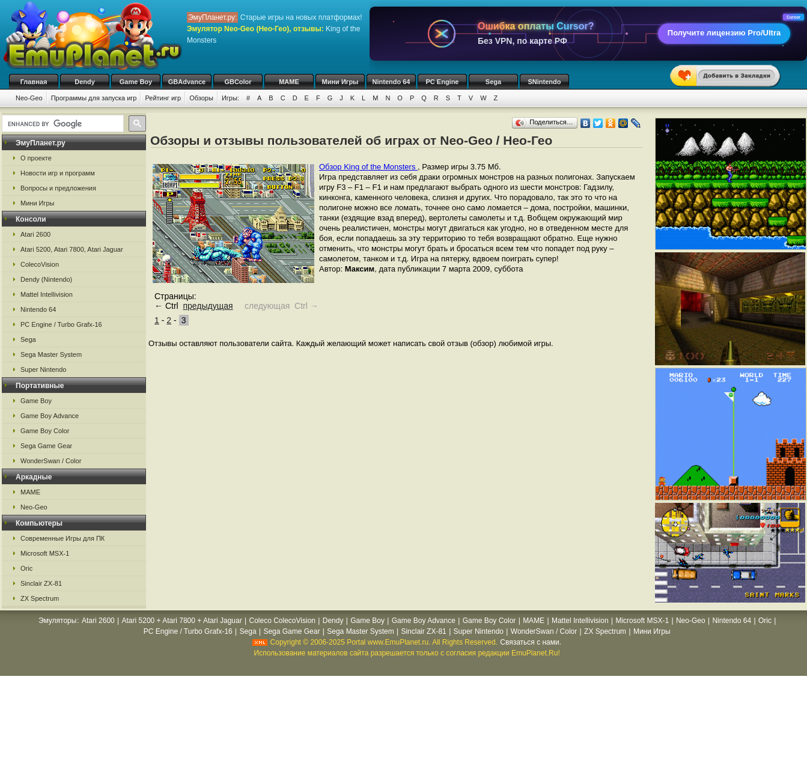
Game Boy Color (44, 430)
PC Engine (441, 81)
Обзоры (201, 98)
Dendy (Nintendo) (46, 279)
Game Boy (136, 81)
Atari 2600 (35, 234)
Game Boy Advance (49, 415)
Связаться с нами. (530, 642)
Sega (493, 81)
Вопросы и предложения (58, 188)
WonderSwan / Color (50, 460)
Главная (33, 81)
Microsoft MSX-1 (44, 553)
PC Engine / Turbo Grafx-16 (61, 324)
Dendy (85, 81)
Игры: (230, 98)
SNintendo (544, 81)
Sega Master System (51, 354)
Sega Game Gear (46, 445)
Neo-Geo (29, 98)
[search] (61, 123)
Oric (26, 568)
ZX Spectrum (39, 598)
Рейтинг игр (163, 98)
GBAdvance (187, 81)
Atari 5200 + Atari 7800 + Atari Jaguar (182, 620)
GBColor (237, 81)
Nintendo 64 (391, 81)
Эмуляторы (57, 620)
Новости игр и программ (57, 173)
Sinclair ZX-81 (41, 583)
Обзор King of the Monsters (368, 166)
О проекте (36, 158)
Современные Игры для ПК (62, 538)
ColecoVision (39, 264)
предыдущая (208, 306)
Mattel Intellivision (46, 294)
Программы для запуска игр (94, 98)
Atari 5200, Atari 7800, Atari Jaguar (71, 249)
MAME (289, 81)
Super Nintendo (43, 369)
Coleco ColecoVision (282, 620)
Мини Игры (340, 81)
